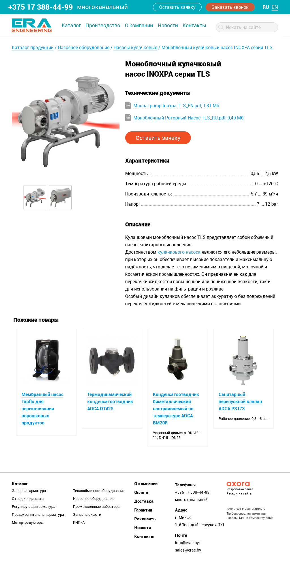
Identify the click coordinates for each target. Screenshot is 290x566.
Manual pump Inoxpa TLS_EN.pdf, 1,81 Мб (176, 105)
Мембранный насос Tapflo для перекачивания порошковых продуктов (43, 409)
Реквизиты (145, 519)
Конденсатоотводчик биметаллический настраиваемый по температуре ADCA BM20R (176, 409)
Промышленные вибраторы (96, 507)
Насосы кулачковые (135, 47)
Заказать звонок (230, 7)
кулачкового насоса (179, 252)
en (275, 6)
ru (266, 6)
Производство (103, 25)
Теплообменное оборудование (99, 491)
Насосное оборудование (83, 47)
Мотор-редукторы (28, 523)
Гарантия (143, 511)
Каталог (71, 25)
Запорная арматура (29, 491)
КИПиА (79, 523)
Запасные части (87, 515)
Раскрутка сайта (239, 494)
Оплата (141, 493)
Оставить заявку (177, 7)
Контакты (194, 25)
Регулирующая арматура (33, 507)
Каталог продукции (33, 47)
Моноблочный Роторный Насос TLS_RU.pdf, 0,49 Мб (188, 118)
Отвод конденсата (28, 499)
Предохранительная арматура (38, 515)
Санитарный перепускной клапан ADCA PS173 (241, 402)
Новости (168, 25)
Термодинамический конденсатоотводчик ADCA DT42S (110, 402)
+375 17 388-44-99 (40, 7)
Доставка (143, 502)
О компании (139, 25)
